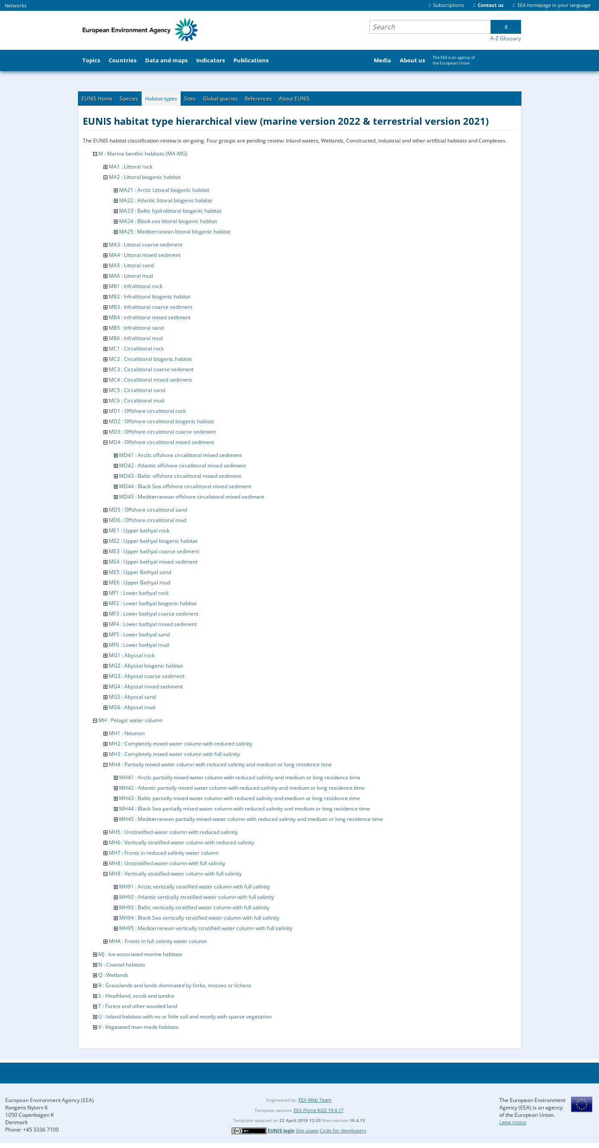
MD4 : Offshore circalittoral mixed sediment (161, 442)
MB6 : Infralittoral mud (136, 338)
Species (129, 98)
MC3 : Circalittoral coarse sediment (151, 369)
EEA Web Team (314, 1099)
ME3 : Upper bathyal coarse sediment (154, 551)
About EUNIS (294, 98)
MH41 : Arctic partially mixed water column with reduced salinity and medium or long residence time (239, 777)
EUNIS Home (97, 98)
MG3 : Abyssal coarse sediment (147, 676)
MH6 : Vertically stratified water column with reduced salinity (181, 842)
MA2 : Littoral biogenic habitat (145, 177)
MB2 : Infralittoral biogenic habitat (150, 296)
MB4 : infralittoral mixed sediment (150, 317)
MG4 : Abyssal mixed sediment (146, 686)
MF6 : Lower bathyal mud (139, 645)
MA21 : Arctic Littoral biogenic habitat (164, 190)
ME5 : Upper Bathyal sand (140, 572)
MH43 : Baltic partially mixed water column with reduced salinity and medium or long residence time (239, 798)
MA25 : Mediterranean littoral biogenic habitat (174, 231)
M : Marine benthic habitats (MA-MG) (143, 153)
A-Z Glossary (505, 38)
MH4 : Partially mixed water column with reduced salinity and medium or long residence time (220, 764)
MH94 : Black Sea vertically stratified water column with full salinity (199, 917)
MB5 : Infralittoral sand (136, 327)
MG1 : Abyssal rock (132, 655)
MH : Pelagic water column (130, 720)
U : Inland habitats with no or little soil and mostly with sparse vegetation (185, 1016)
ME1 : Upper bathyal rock (139, 530)
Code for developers (343, 1130)
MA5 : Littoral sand (131, 265)
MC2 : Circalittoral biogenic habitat (150, 359)
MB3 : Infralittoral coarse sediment (150, 307)
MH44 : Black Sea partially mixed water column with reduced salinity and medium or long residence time (244, 808)
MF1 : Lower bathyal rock (138, 593)
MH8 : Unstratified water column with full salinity (167, 863)
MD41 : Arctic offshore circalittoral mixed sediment (180, 455)
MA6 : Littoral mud (131, 275)
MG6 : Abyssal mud (132, 707)
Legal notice (512, 1122)
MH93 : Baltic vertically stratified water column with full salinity (194, 907)
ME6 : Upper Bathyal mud (139, 582)
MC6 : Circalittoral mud (136, 400)
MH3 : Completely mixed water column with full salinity (174, 754)
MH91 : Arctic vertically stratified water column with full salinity (194, 886)
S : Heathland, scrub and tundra (136, 995)
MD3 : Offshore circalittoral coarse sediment (162, 431)
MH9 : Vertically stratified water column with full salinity (175, 873)
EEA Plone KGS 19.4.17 (318, 1110)
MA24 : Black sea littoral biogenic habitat (168, 221)
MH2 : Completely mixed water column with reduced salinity (181, 743)
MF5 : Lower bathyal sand (139, 634)
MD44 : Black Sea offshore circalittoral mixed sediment (185, 486)
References (258, 98)
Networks (15, 5)
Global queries (220, 98)
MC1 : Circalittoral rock (136, 348)
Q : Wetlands (113, 975)
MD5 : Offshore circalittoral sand (148, 509)
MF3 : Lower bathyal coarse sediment (153, 613)
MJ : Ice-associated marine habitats (140, 954)
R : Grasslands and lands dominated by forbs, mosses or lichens (174, 985)
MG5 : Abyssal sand (132, 696)
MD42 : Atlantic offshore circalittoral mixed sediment (182, 465)
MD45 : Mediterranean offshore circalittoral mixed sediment (191, 496)
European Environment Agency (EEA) (49, 1100)
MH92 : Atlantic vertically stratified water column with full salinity (196, 897)
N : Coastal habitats (121, 964)
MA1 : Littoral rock (130, 166)
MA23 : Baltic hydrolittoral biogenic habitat (170, 210)
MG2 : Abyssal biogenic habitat (146, 665)
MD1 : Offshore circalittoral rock (147, 411)
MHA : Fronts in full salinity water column (158, 941)
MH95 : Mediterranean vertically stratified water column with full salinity (205, 928)
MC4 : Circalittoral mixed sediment (150, 379)
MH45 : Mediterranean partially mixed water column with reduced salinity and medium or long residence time (251, 819)
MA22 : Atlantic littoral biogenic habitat (165, 200)
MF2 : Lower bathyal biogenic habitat (153, 603)
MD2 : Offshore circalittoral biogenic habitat (161, 421)
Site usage (307, 1130)
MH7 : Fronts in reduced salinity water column (164, 852)
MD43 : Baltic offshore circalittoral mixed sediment (180, 476)
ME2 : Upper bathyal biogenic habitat (153, 541)
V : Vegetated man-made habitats (138, 1027)
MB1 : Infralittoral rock (135, 286)
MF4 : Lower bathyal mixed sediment (153, 624)
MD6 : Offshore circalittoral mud (147, 520)
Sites (190, 98)
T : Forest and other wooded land (137, 1006)
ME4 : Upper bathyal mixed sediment (153, 561)
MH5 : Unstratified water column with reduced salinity (173, 832)
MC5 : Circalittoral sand (137, 390)
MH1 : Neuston (127, 733)
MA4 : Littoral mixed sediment (145, 255)
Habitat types (161, 98)
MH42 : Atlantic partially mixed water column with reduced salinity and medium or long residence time (242, 787)
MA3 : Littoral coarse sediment (145, 244)
